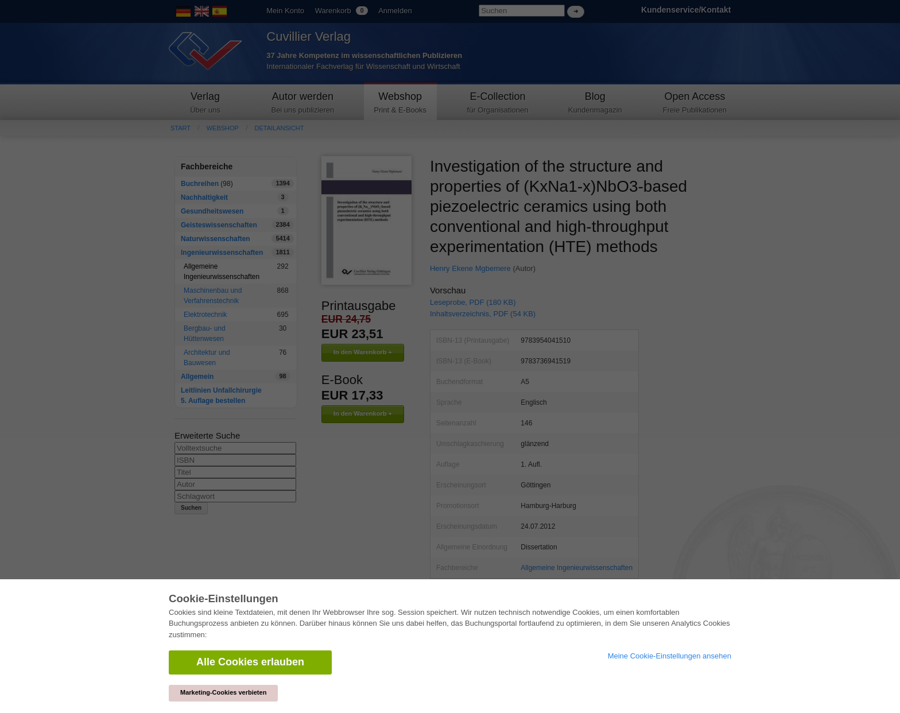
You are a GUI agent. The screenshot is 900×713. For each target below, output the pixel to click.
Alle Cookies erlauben (250, 662)
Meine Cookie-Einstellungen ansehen (669, 656)
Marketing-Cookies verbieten (223, 692)
